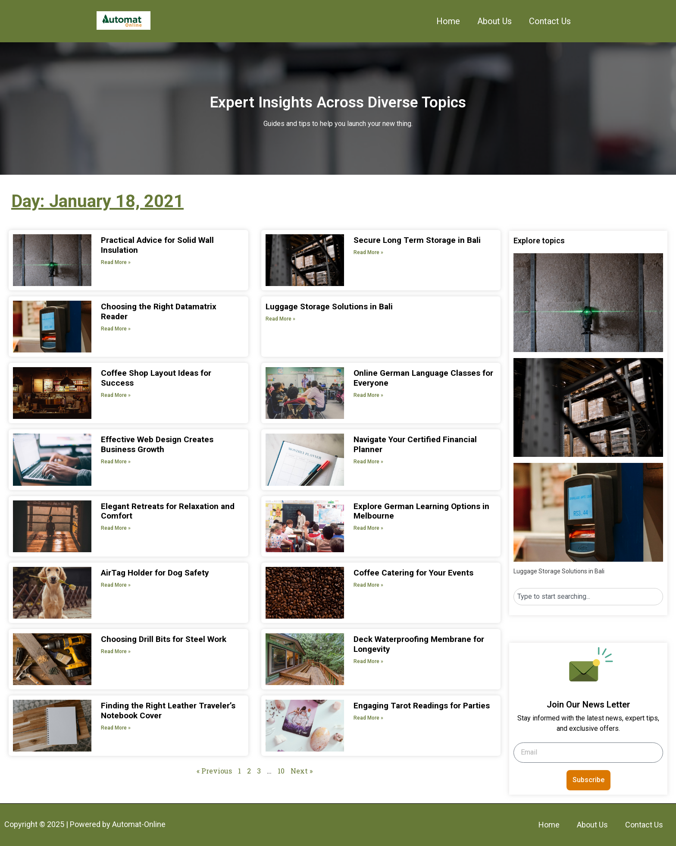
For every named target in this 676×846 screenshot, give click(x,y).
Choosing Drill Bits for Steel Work (163, 639)
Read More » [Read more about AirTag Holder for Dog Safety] (116, 585)
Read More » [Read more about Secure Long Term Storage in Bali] (368, 252)
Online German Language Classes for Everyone (423, 378)
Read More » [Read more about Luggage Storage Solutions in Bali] (280, 319)
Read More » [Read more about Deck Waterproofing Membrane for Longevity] (368, 661)
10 (281, 770)
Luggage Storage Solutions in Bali (329, 306)
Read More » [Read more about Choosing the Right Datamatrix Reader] (116, 329)
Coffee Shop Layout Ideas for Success (156, 378)
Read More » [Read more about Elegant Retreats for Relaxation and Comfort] (116, 528)
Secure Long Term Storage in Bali (417, 240)
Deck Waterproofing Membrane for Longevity (419, 644)
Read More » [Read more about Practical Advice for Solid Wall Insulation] (116, 262)
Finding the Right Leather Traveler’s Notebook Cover (168, 710)
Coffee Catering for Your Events (413, 573)
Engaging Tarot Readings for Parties (422, 706)
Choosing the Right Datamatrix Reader (158, 311)
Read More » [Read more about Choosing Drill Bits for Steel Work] (116, 651)
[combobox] (588, 596)
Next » (302, 770)
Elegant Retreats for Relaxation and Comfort (168, 511)
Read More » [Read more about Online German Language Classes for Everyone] (368, 395)
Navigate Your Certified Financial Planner (415, 444)
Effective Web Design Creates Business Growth (157, 444)
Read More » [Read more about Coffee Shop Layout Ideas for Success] (116, 395)
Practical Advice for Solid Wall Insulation (157, 245)
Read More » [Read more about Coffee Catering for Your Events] (368, 585)
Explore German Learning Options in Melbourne (421, 511)
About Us (494, 21)
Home (448, 21)
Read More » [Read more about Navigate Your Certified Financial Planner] (368, 462)
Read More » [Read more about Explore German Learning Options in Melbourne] (368, 528)
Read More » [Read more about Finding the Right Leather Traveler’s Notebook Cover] (116, 728)
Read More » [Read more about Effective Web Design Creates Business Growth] (116, 462)
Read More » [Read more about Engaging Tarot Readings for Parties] (368, 718)
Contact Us (550, 21)
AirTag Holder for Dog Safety (155, 573)
